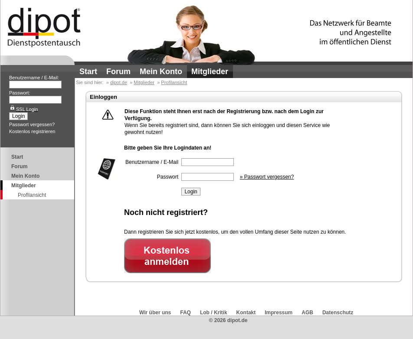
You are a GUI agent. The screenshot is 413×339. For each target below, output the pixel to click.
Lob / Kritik (213, 313)
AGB (307, 313)
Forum (118, 71)
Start (88, 71)
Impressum (278, 313)
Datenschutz (337, 313)
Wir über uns (155, 313)
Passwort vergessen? (32, 124)
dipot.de (118, 82)
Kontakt (246, 313)
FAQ (185, 313)
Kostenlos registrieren (32, 131)
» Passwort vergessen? (267, 177)
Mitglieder (209, 71)
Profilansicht (32, 195)
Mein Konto (161, 71)
